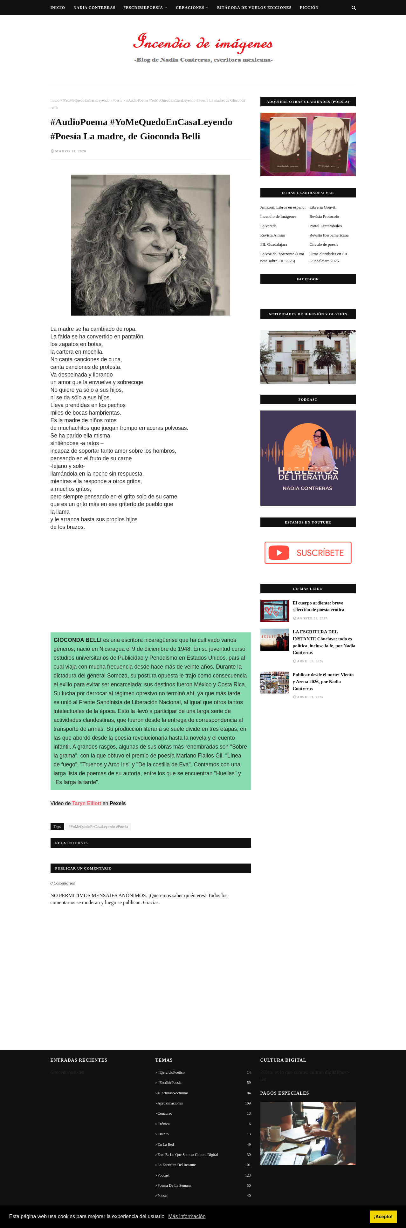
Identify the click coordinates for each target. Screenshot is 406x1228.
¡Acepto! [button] (383, 1216)
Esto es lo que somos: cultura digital (204, 1154)
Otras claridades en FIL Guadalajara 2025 (329, 257)
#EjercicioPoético (204, 1072)
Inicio (55, 100)
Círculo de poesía (324, 244)
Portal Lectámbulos (326, 226)
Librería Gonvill (323, 207)
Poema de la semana (204, 1185)
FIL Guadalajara (273, 244)
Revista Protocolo (324, 216)
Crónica (204, 1123)
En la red (204, 1144)
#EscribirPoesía (204, 1082)
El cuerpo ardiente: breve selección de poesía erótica (319, 606)
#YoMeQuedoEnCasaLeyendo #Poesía (92, 100)
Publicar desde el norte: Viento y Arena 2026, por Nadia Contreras (323, 681)
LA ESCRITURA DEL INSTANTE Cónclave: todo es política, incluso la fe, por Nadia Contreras (324, 642)
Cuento (204, 1134)
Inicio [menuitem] (58, 7)
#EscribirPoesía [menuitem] (143, 7)
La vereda (268, 226)
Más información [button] (186, 1216)
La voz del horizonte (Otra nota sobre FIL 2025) (282, 257)
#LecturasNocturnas (204, 1093)
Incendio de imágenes (278, 216)
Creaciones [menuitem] (190, 7)
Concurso (204, 1113)
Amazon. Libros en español (283, 207)
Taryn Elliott (86, 803)
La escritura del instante (204, 1164)
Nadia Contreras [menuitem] (94, 7)
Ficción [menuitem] (309, 7)
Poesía (204, 1195)
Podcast (204, 1175)
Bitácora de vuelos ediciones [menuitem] (254, 7)
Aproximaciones (204, 1103)
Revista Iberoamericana (329, 235)
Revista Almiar (272, 235)
